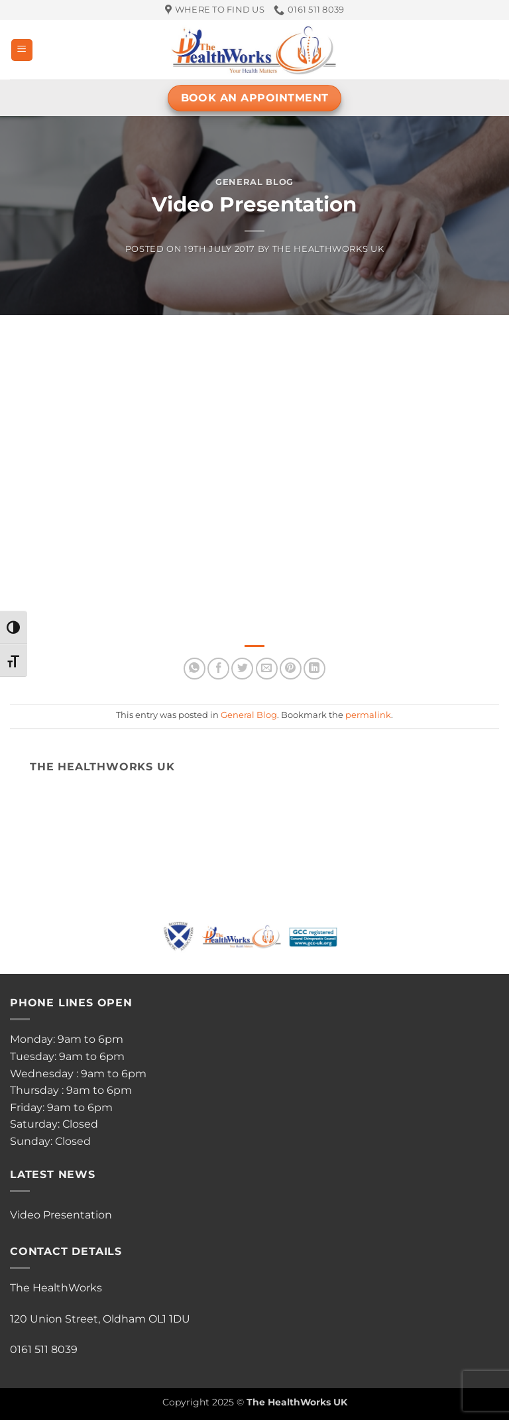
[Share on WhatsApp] (194, 669)
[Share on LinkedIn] (314, 669)
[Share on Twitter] (242, 669)
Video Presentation (61, 1215)
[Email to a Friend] (267, 669)
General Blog (254, 182)
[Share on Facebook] (218, 669)
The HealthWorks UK (328, 249)
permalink (368, 715)
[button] (21, 50)
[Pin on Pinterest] (291, 669)
